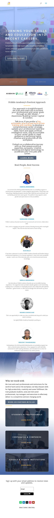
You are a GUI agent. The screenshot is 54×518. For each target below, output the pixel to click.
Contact (25, 507)
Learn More (27, 158)
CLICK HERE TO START (16, 58)
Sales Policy (31, 507)
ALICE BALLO (27, 250)
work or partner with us (21, 402)
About (21, 507)
